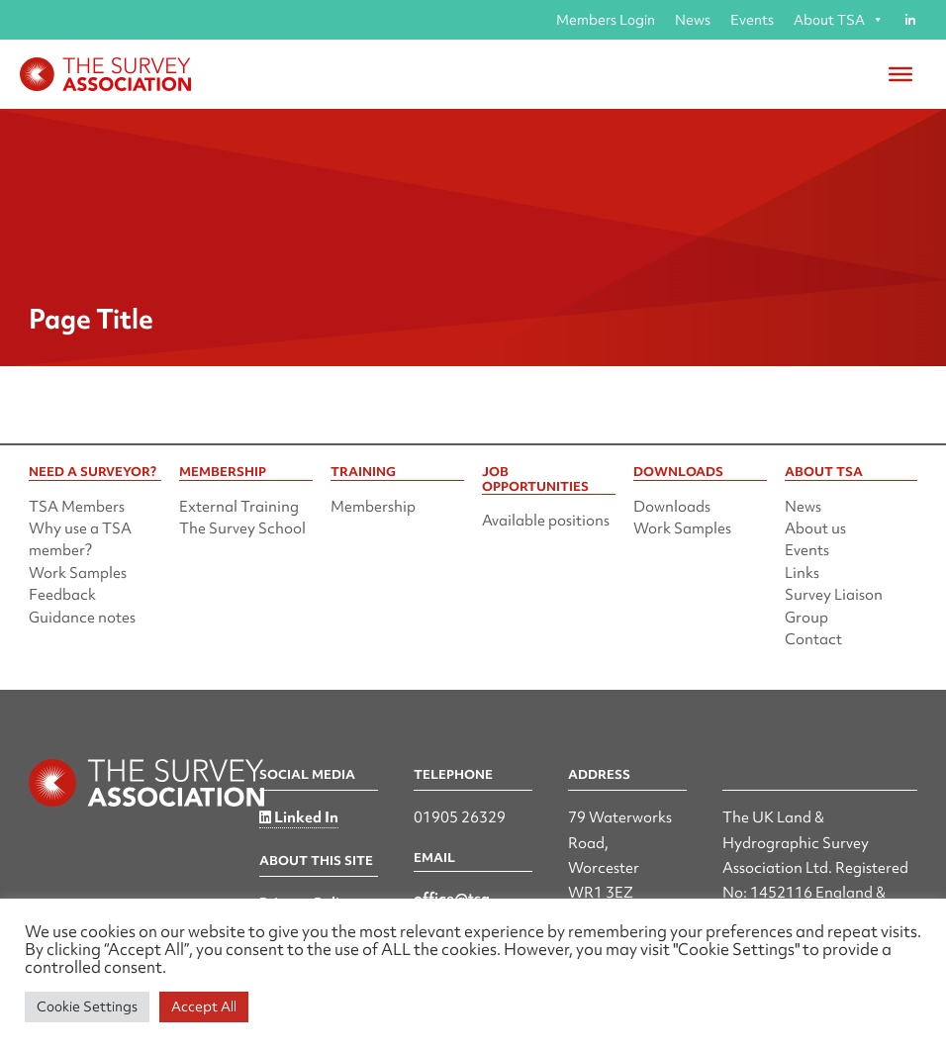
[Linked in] (910, 20)
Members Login (605, 20)
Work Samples (78, 573)
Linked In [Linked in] (298, 817)
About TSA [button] (839, 20)
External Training (239, 507)
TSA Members (77, 507)
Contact (813, 639)
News (692, 20)
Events (752, 20)
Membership (373, 507)
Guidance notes (82, 617)
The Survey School (242, 528)
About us (815, 528)
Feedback (62, 595)
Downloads (671, 507)
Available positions (546, 520)
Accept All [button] (203, 1006)
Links (802, 573)
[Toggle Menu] (900, 74)
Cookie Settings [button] (87, 1006)
